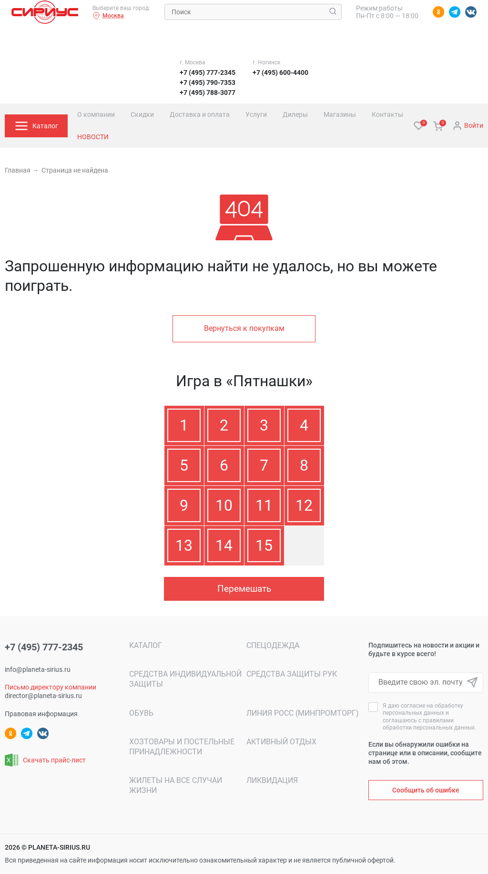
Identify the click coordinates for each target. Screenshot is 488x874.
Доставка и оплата (200, 114)
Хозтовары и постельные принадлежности (181, 746)
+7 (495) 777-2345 (207, 72)
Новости (93, 137)
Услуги (256, 114)
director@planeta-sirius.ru (43, 695)
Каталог (145, 645)
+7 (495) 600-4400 (280, 72)
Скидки (142, 114)
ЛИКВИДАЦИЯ (272, 780)
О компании (96, 114)
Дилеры (295, 114)
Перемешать (244, 588)
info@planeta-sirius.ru (38, 669)
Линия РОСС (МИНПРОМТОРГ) (302, 713)
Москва (108, 16)
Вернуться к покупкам (244, 328)
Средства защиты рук (291, 674)
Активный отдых (281, 741)
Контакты (387, 114)
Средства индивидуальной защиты (185, 679)
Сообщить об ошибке (425, 790)
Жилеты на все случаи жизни (175, 785)
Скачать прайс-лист (45, 760)
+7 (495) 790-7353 (207, 82)
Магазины (340, 114)
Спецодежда (272, 645)
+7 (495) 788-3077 (207, 92)
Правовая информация (41, 714)
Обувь (141, 713)
